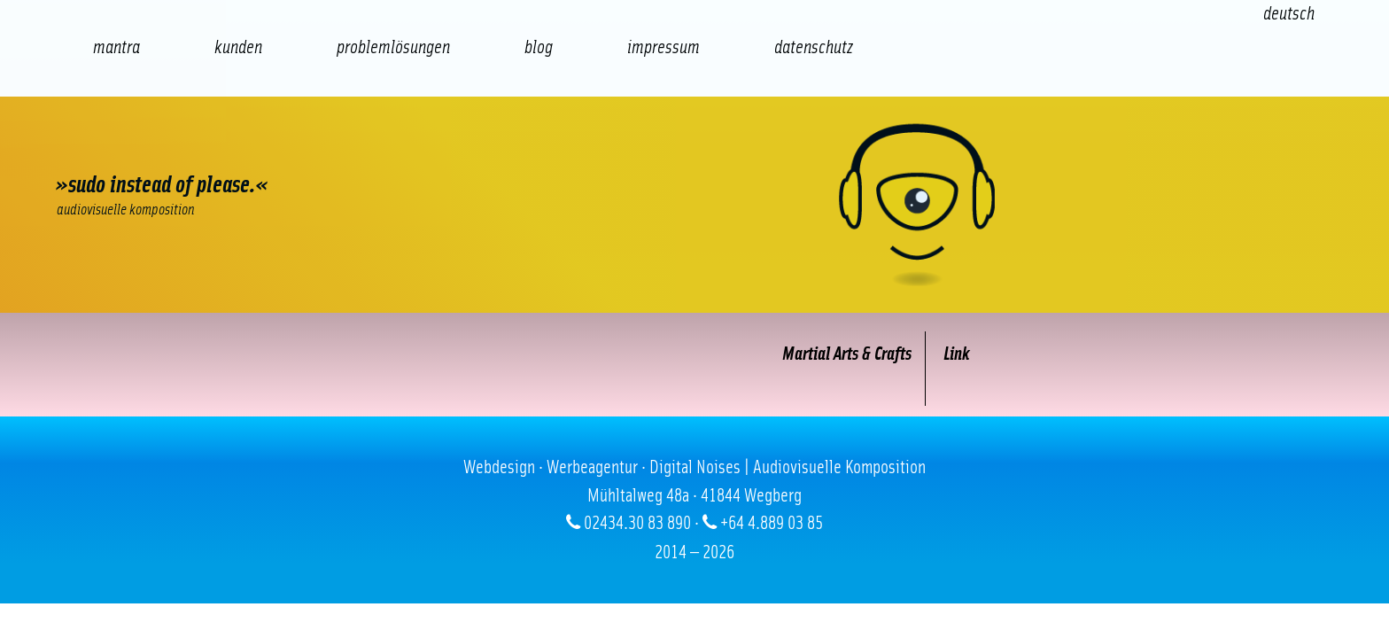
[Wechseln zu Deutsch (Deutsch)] (1289, 13)
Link (949, 354)
